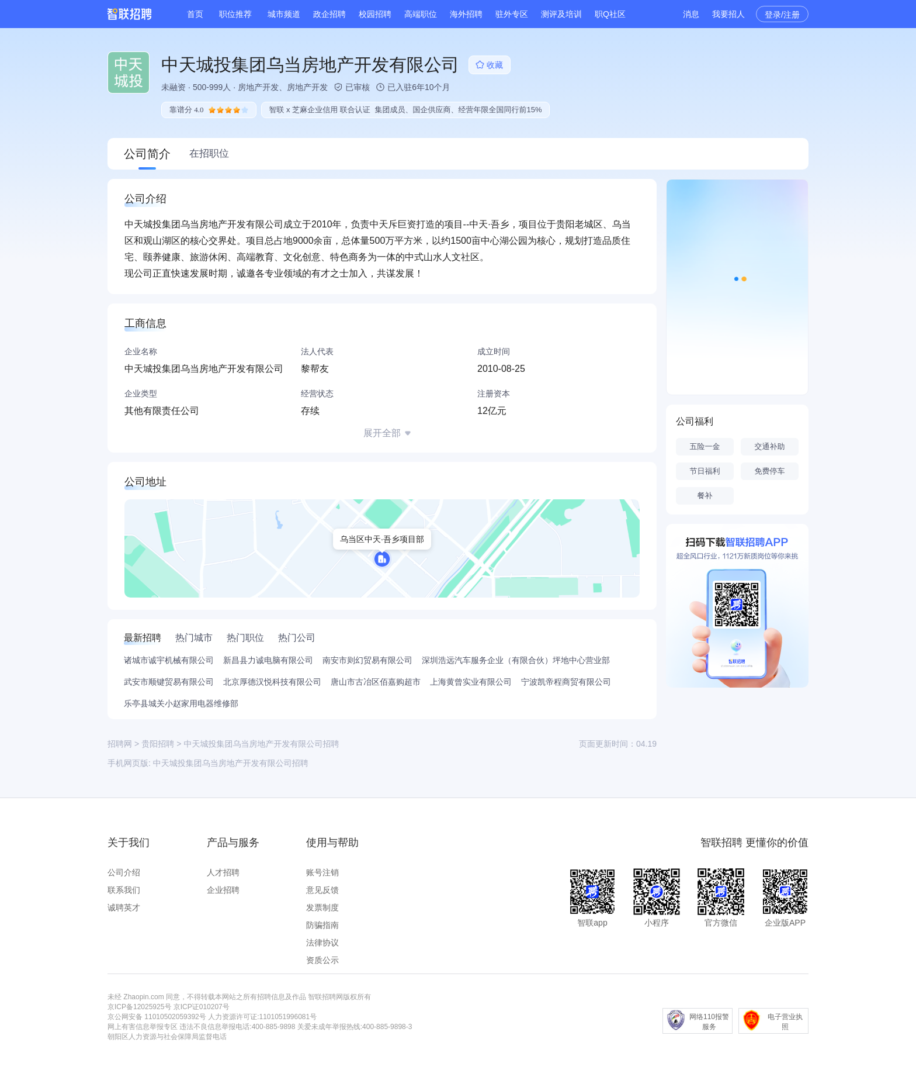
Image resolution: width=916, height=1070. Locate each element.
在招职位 (209, 153)
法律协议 (322, 942)
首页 (195, 14)
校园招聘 (375, 14)
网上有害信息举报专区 (142, 1027)
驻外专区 (511, 14)
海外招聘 (466, 14)
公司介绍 (123, 872)
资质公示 (322, 960)
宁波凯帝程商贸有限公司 (566, 681)
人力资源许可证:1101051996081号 (262, 1017)
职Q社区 (610, 14)
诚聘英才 (123, 907)
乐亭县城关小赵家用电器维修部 (181, 703)
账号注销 (322, 872)
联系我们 (123, 890)
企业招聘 (223, 890)
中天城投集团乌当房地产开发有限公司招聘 (230, 763)
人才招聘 (223, 872)
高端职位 (420, 14)
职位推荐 (235, 14)
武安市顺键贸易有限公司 (169, 681)
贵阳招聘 (157, 743)
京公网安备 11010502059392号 (156, 1017)
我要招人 (728, 14)
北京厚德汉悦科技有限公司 (272, 681)
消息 (691, 14)
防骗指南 (322, 925)
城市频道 (284, 14)
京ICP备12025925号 (139, 1007)
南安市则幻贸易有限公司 (367, 660)
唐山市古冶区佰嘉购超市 (376, 681)
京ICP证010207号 (202, 1007)
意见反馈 (322, 890)
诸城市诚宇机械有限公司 (169, 660)
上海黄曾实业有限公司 (471, 681)
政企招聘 (329, 14)
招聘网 (119, 743)
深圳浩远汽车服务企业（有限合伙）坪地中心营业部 (516, 660)
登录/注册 (782, 14)
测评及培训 (561, 14)
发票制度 (322, 907)
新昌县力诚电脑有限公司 (268, 660)
